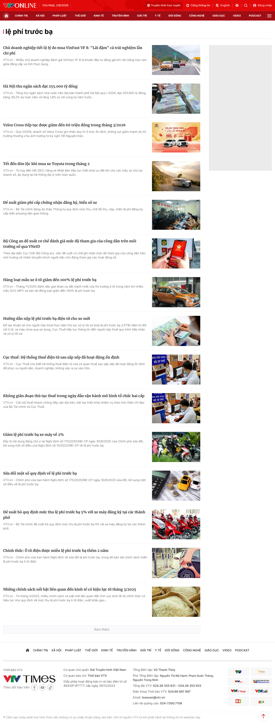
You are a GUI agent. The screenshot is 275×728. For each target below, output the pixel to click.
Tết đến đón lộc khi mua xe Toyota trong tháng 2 (46, 163)
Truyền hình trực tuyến (164, 5)
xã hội (40, 15)
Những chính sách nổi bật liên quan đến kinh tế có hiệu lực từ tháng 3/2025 (69, 589)
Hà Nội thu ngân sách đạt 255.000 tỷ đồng (40, 86)
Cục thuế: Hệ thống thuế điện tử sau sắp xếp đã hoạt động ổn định (61, 357)
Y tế (158, 15)
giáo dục (218, 15)
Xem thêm (101, 629)
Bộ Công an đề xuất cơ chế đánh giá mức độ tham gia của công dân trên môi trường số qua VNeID (69, 244)
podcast (255, 15)
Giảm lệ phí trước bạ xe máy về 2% (33, 434)
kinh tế (99, 15)
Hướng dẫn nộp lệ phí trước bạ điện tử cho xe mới (46, 318)
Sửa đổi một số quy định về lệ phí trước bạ (40, 473)
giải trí (142, 15)
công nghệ (196, 15)
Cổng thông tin (198, 5)
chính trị (21, 15)
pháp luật (59, 15)
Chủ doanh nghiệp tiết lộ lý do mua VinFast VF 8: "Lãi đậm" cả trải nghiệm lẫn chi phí (72, 50)
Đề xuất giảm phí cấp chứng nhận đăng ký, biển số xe (50, 202)
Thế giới (80, 15)
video (237, 15)
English (222, 5)
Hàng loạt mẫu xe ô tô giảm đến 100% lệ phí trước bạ (49, 280)
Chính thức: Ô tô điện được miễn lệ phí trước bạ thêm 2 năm (56, 550)
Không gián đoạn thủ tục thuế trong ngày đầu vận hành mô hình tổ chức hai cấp (73, 396)
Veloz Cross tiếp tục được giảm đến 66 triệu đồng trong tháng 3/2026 (64, 125)
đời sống (175, 15)
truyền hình (120, 15)
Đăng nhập (262, 5)
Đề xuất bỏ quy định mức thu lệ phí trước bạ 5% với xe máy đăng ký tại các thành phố (74, 515)
